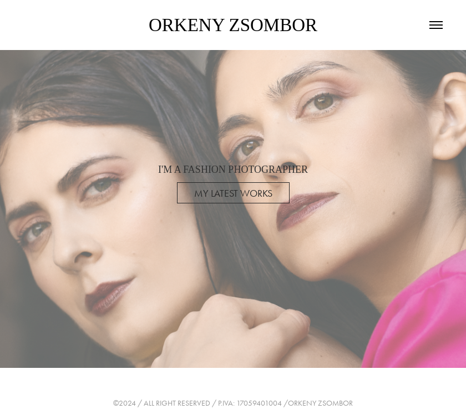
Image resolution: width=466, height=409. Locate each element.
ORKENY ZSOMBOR (233, 25)
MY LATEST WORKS (233, 193)
